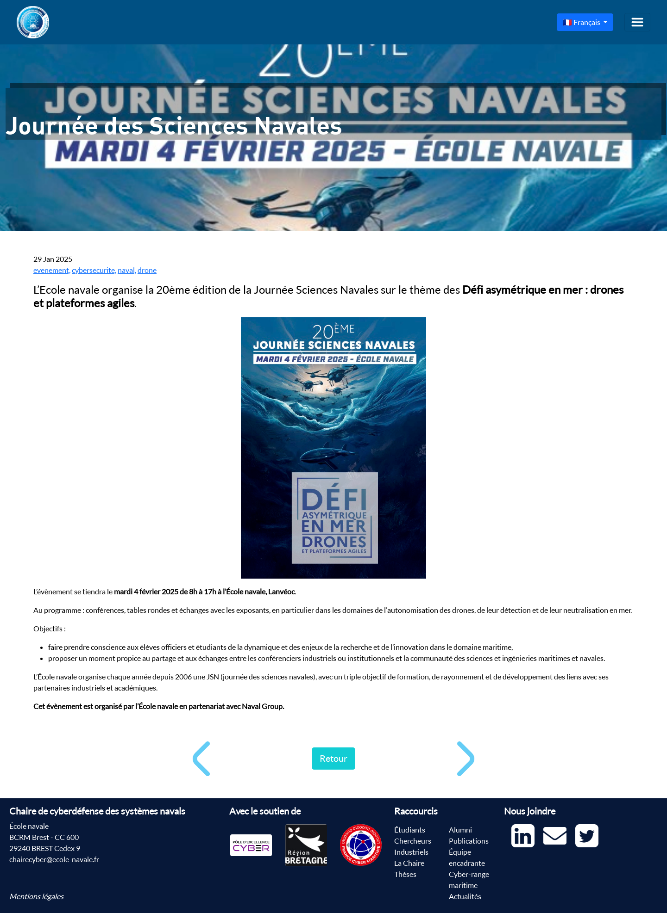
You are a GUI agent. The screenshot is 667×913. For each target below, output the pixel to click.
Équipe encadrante (467, 857)
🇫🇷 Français (582, 22)
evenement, (51, 270)
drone (147, 270)
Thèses (405, 874)
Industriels (411, 852)
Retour (333, 758)
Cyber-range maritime (469, 880)
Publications (469, 840)
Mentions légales (36, 896)
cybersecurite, (94, 270)
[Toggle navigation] (637, 22)
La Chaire (409, 863)
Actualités (465, 896)
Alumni (460, 829)
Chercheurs (412, 840)
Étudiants (409, 829)
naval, (127, 270)
